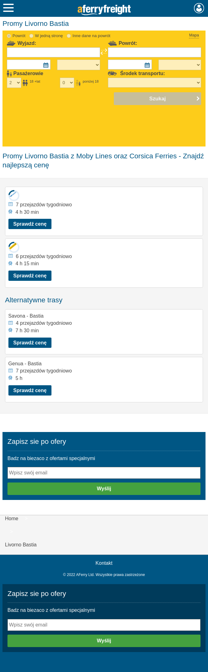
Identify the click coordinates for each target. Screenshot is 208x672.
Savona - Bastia (26, 316)
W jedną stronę (49, 35)
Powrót (18, 35)
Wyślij (104, 488)
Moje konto (199, 8)
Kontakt (103, 563)
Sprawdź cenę (30, 224)
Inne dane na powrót (91, 35)
